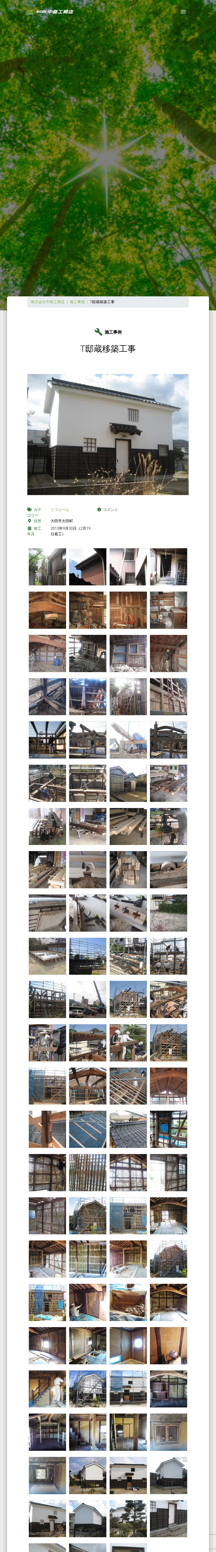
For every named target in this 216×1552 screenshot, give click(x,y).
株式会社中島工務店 (48, 302)
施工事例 (77, 302)
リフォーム (60, 509)
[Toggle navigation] (183, 12)
